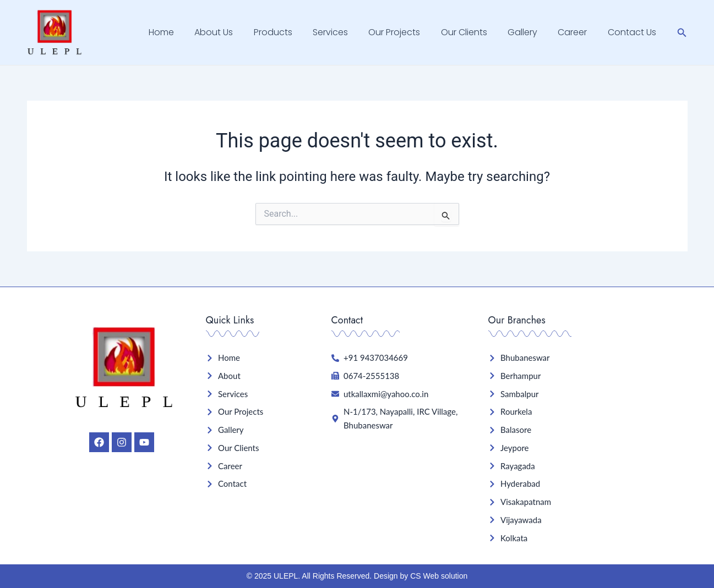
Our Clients (474, 32)
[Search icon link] (682, 33)
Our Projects (407, 32)
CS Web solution (438, 575)
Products (291, 32)
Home (186, 32)
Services (346, 32)
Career (576, 32)
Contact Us (633, 32)
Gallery (529, 32)
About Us (235, 32)
